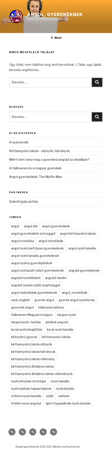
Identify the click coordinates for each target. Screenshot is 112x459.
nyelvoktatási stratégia (28, 381)
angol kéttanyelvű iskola (78, 233)
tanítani (63, 396)
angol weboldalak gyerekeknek (34, 292)
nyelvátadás (65, 388)
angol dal (30, 226)
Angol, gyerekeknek (55, 14)
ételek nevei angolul (26, 403)
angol (15, 226)
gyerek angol (44, 300)
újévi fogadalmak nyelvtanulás (68, 403)
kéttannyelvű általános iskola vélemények (42, 374)
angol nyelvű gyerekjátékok (31, 263)
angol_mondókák (74, 292)
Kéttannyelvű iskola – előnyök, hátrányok (39, 151)
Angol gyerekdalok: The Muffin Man (35, 177)
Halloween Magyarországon (32, 315)
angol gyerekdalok (56, 226)
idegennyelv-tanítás (26, 322)
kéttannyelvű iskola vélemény (33, 359)
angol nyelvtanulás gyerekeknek (35, 256)
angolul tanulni (55, 278)
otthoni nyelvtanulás (26, 396)
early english (20, 300)
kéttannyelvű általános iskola (32, 366)
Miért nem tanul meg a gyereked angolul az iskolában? (49, 159)
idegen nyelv (66, 315)
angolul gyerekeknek (84, 270)
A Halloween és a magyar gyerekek (35, 168)
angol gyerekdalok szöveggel (33, 233)
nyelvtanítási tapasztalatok (31, 388)
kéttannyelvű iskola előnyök (31, 344)
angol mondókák (51, 241)
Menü (56, 37)
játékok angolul (57, 322)
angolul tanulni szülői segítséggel (35, 285)
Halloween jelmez (51, 307)
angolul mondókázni (26, 278)
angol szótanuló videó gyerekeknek (37, 270)
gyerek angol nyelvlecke (77, 300)
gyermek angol (22, 307)
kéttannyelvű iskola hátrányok (33, 352)
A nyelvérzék (19, 142)
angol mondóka (22, 241)
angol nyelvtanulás (82, 248)
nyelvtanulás (60, 381)
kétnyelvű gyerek (24, 337)
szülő (50, 396)
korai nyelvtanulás (60, 329)
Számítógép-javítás (23, 201)
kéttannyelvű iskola (56, 337)
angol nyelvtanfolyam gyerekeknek (37, 248)
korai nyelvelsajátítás (26, 329)
